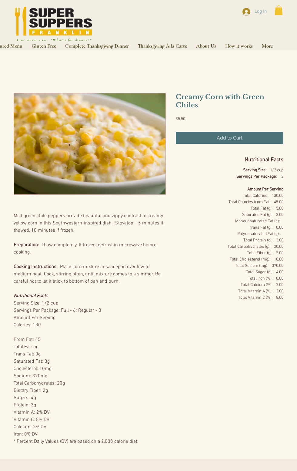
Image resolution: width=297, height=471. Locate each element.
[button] (279, 10)
